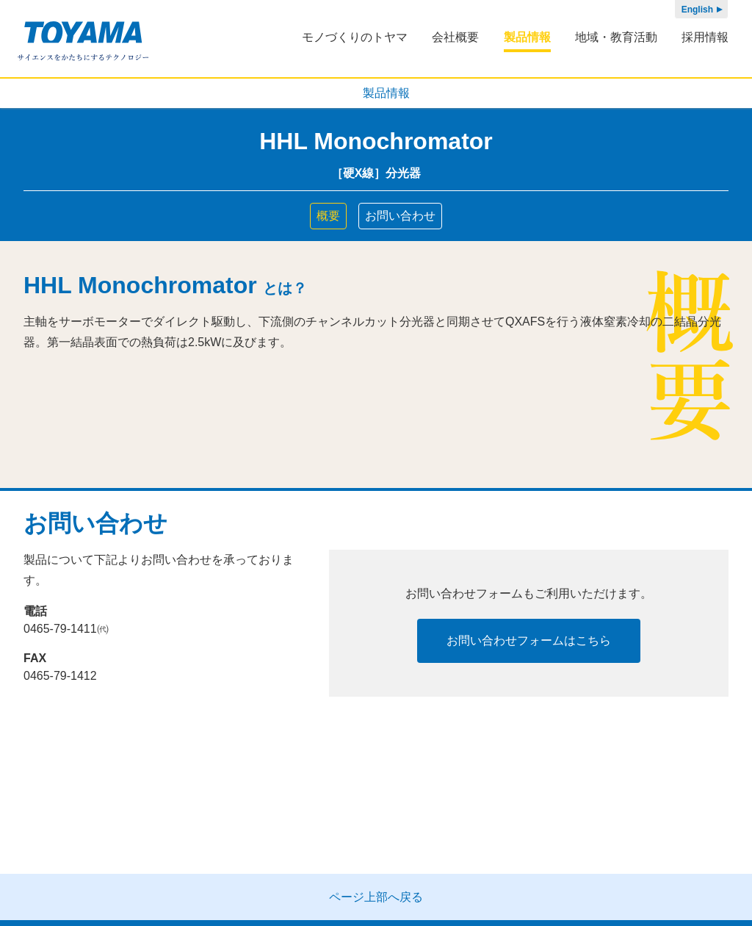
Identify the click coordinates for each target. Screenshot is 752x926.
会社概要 (455, 37)
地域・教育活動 (616, 37)
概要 (328, 215)
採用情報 (705, 37)
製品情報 (527, 37)
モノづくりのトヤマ (355, 37)
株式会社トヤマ (84, 41)
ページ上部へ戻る (376, 897)
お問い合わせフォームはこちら (528, 640)
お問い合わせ (400, 215)
